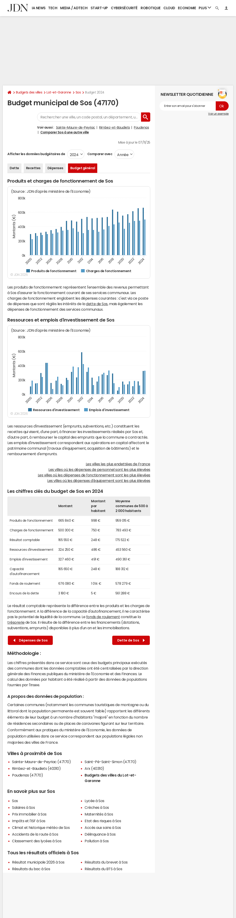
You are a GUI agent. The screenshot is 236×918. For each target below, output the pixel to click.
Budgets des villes (29, 92)
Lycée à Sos (94, 801)
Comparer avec (99, 154)
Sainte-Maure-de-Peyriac (75, 127)
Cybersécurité (124, 8)
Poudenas (141, 127)
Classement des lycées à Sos (36, 841)
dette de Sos (96, 304)
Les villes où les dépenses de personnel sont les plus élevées (99, 469)
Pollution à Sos (97, 841)
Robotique (151, 8)
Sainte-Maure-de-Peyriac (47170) (41, 762)
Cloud (169, 8)
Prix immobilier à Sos (29, 814)
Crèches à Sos (97, 807)
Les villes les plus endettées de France (118, 464)
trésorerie (15, 622)
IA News (39, 8)
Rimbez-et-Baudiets (114, 127)
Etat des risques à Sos (103, 821)
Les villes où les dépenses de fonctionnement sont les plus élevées (94, 475)
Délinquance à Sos (100, 834)
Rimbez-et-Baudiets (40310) (36, 768)
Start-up (99, 8)
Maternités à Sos (99, 814)
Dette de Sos (131, 640)
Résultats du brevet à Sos (106, 862)
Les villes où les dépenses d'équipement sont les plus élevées (98, 480)
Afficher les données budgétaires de (36, 154)
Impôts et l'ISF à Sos (28, 821)
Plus (205, 8)
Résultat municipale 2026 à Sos (38, 862)
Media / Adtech (73, 8)
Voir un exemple (218, 113)
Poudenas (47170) (27, 775)
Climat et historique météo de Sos (41, 827)
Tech (52, 8)
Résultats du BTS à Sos (103, 869)
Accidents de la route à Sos (35, 834)
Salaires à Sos (23, 807)
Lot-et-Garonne (59, 92)
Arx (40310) (94, 768)
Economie (187, 8)
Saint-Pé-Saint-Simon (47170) (110, 762)
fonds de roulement (103, 617)
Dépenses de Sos (30, 640)
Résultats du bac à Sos (31, 869)
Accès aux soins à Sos (103, 827)
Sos (78, 92)
